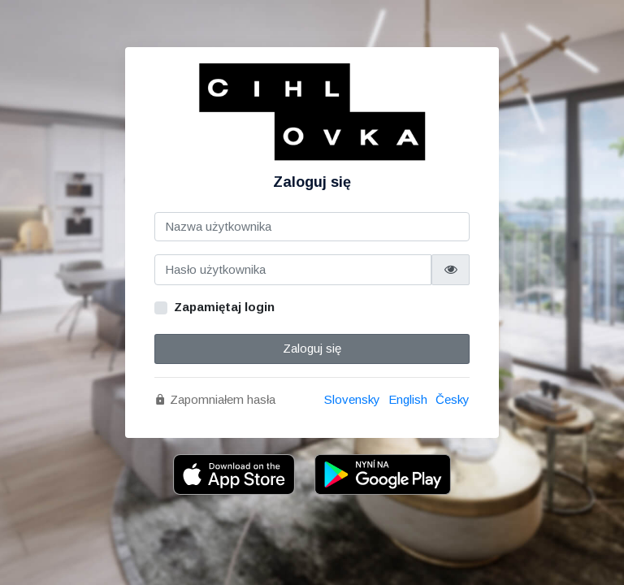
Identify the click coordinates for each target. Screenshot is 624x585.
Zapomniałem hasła (214, 399)
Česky (453, 399)
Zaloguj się (312, 348)
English (407, 399)
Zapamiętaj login (224, 307)
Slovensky (352, 399)
